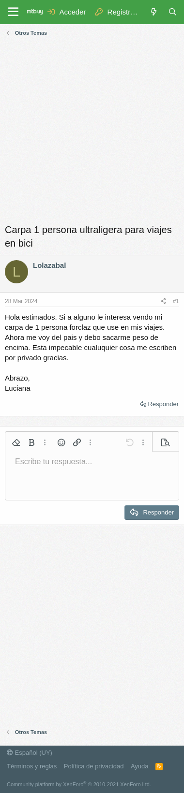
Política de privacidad (94, 766)
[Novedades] (153, 12)
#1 (176, 301)
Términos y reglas (32, 766)
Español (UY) (29, 752)
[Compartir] (163, 301)
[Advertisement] (92, 131)
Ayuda (140, 766)
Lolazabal (49, 265)
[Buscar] (172, 12)
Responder (163, 404)
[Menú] (13, 12)
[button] (16, 442)
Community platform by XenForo (79, 784)
